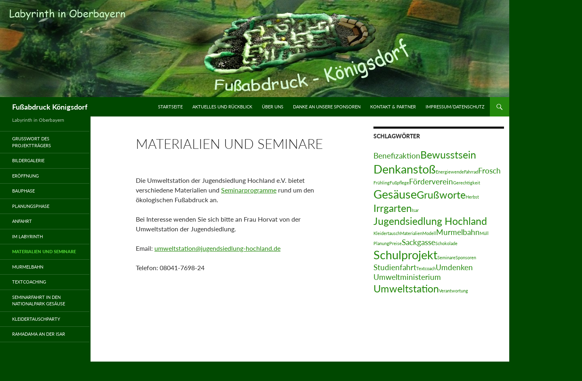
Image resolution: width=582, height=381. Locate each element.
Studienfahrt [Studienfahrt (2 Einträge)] (394, 267)
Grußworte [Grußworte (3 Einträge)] (441, 195)
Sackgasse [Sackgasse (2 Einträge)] (418, 242)
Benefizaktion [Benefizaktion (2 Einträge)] (396, 155)
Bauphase (23, 190)
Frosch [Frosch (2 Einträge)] (489, 170)
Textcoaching (29, 281)
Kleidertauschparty (36, 319)
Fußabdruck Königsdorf (49, 106)
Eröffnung (25, 175)
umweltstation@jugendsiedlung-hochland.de (217, 248)
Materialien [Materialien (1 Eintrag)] (411, 233)
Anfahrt (22, 221)
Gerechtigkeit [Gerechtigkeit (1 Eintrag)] (466, 182)
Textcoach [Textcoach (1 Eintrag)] (426, 268)
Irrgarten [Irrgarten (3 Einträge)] (392, 208)
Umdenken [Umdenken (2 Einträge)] (454, 267)
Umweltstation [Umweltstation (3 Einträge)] (406, 288)
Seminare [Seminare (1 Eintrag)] (446, 257)
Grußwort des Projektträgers (31, 142)
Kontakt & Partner (393, 106)
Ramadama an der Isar (38, 334)
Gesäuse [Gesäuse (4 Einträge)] (395, 194)
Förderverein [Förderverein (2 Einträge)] (431, 181)
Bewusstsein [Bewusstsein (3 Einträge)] (448, 155)
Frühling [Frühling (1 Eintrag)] (381, 182)
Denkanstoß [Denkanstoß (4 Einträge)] (404, 169)
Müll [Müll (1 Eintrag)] (484, 233)
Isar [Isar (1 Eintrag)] (415, 210)
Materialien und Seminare (44, 251)
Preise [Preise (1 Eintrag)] (395, 243)
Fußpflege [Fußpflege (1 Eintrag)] (399, 182)
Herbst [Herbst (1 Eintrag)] (472, 196)
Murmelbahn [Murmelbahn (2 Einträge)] (458, 232)
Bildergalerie (28, 160)
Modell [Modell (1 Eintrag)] (429, 233)
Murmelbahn (27, 266)
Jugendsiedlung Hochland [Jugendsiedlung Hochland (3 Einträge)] (430, 221)
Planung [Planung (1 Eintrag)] (381, 243)
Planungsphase (30, 206)
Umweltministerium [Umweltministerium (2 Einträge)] (407, 277)
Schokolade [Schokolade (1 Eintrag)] (446, 243)
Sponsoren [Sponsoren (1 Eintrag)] (465, 257)
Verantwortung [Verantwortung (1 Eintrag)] (453, 290)
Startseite (170, 106)
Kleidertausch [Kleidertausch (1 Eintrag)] (386, 233)
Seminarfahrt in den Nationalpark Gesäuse (38, 300)
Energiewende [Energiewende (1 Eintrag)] (450, 171)
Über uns (272, 106)
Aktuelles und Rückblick (222, 106)
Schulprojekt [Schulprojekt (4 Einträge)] (405, 255)
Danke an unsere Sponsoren (327, 106)
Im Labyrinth (27, 236)
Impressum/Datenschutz (455, 106)
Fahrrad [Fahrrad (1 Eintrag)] (471, 171)
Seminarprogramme (248, 190)
